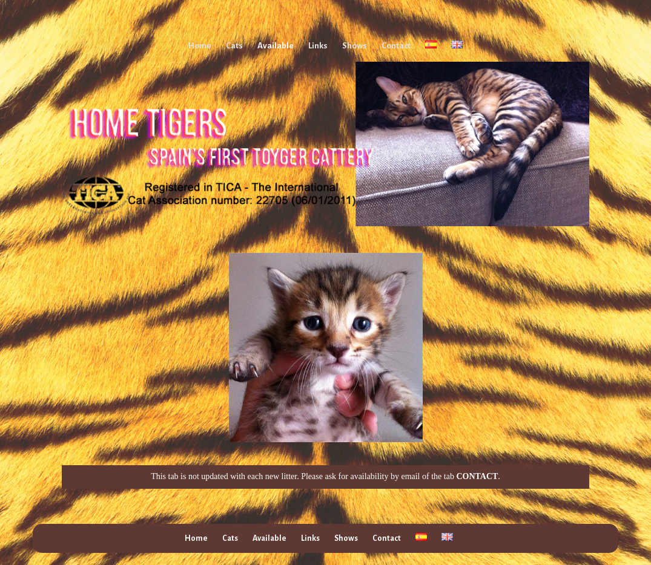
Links (318, 46)
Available (275, 46)
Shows (354, 46)
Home (199, 46)
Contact (396, 46)
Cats (234, 46)
